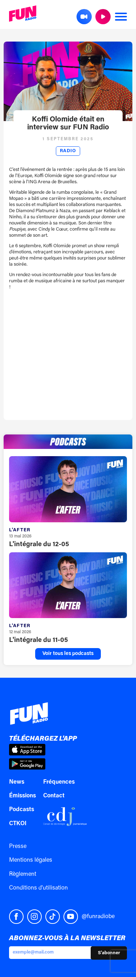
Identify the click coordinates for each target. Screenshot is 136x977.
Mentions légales (30, 860)
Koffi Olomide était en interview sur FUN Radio (68, 123)
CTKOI (17, 824)
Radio (68, 151)
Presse (17, 846)
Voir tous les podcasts (68, 653)
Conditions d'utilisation (38, 888)
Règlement (22, 874)
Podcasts (21, 810)
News (16, 782)
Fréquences (59, 782)
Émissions (22, 796)
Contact (54, 796)
